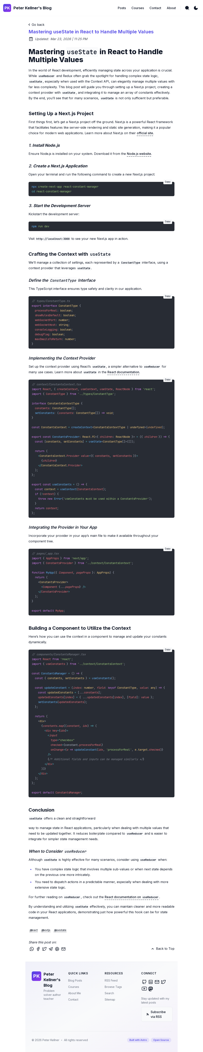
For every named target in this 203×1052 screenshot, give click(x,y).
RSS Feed (111, 980)
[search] (187, 8)
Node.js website (139, 154)
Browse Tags (113, 986)
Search (109, 993)
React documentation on (132, 897)
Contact (73, 999)
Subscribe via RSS (156, 1014)
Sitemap (110, 999)
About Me (74, 993)
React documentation (123, 372)
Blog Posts (75, 980)
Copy (167, 181)
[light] (196, 8)
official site (145, 133)
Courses (73, 986)
